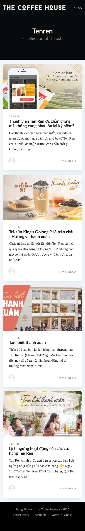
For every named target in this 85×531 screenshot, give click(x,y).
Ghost (68, 515)
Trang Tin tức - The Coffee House (37, 509)
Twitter (54, 515)
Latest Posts (21, 515)
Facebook (39, 515)
